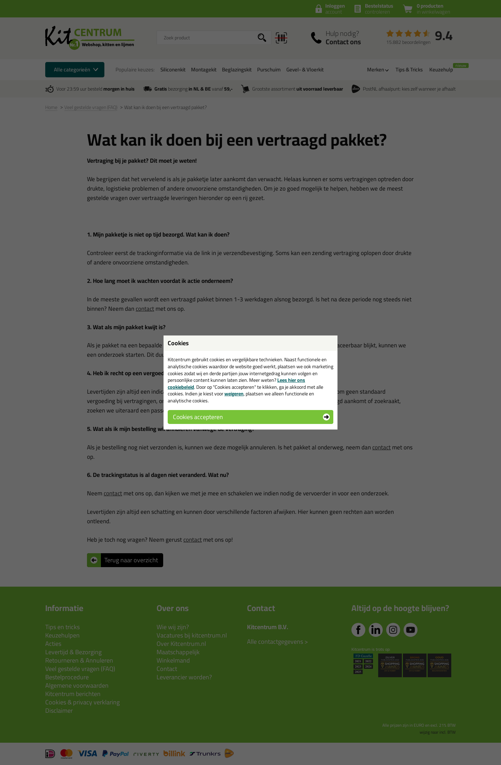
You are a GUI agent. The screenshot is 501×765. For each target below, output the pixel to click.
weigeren (234, 393)
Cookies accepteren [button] (198, 417)
